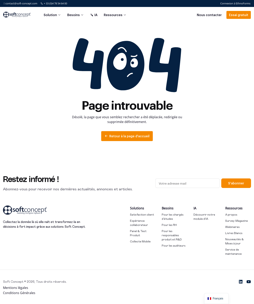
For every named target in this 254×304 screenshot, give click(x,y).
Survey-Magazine (236, 220)
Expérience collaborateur (139, 223)
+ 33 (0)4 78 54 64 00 (53, 3)
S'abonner (236, 183)
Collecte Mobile (140, 241)
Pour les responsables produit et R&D (172, 235)
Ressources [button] (113, 15)
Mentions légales (15, 288)
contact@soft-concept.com (21, 3)
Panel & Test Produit (138, 233)
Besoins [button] (73, 15)
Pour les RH (169, 225)
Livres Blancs (233, 233)
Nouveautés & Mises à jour (234, 241)
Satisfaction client (142, 214)
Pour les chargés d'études (173, 216)
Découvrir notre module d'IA (204, 216)
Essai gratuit (238, 15)
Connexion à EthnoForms (235, 3)
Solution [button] (50, 15)
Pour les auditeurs (174, 245)
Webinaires (232, 226)
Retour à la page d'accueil (127, 136)
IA (93, 15)
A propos (231, 214)
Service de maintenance (233, 251)
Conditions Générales (19, 293)
